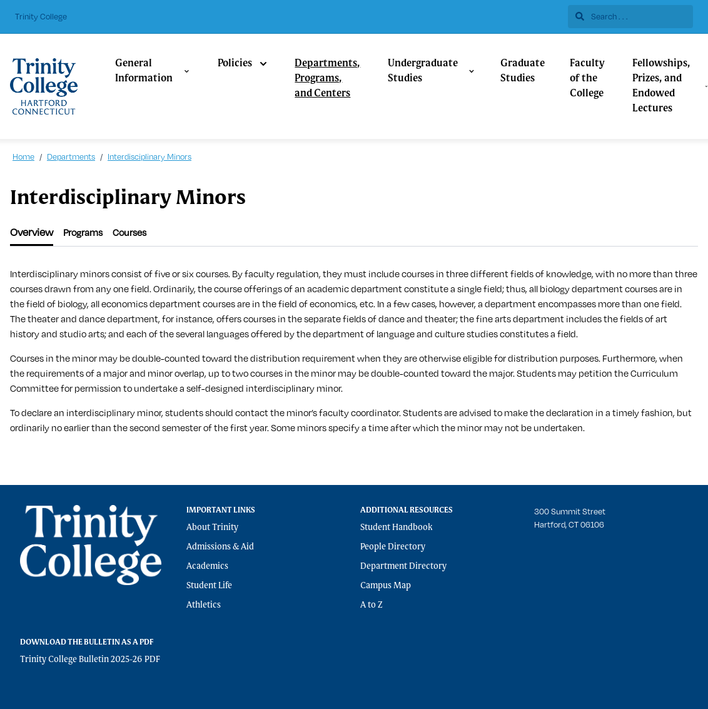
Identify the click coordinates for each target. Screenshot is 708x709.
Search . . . (601, 16)
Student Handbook (396, 527)
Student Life (209, 585)
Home (23, 156)
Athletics (203, 605)
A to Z (371, 605)
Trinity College (41, 16)
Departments (71, 156)
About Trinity (212, 527)
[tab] (31, 232)
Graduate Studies (522, 71)
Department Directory (403, 566)
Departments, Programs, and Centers (327, 79)
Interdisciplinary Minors (149, 156)
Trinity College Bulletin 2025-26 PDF (90, 659)
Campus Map (385, 585)
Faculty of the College (587, 79)
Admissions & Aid (220, 547)
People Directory (392, 547)
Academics (207, 566)
